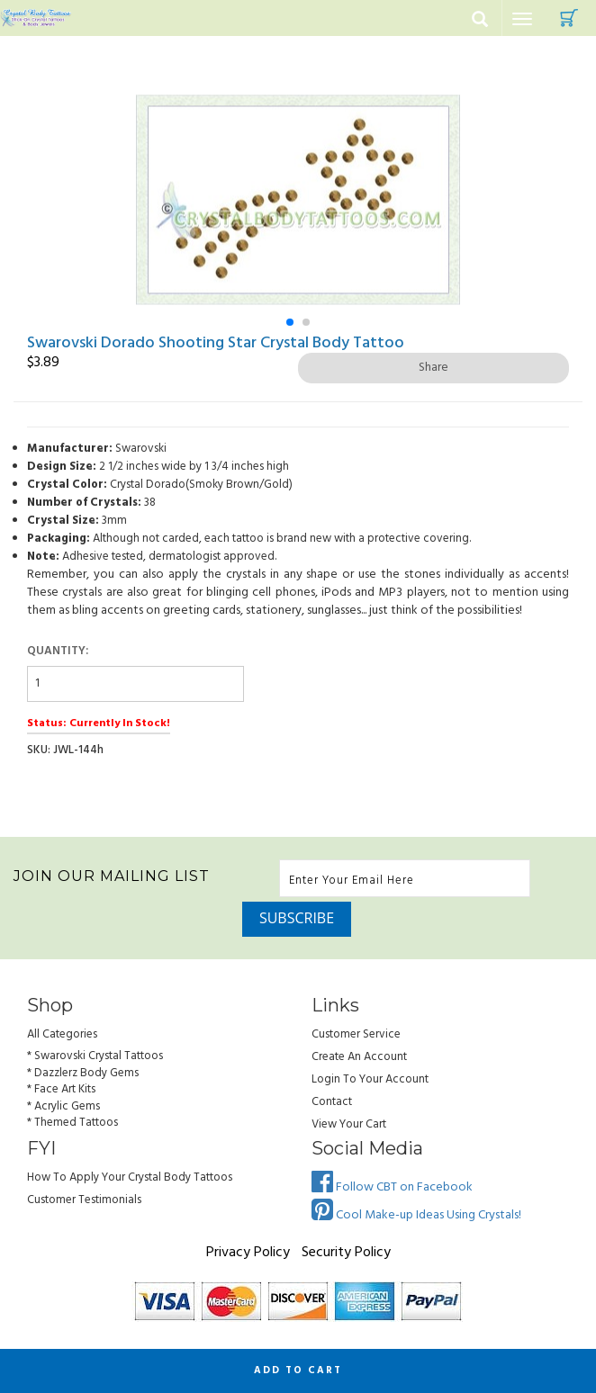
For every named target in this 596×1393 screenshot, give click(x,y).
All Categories (62, 1034)
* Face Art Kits (61, 1089)
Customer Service (356, 1034)
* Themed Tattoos (72, 1122)
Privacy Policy (248, 1252)
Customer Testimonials (84, 1200)
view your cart (349, 1124)
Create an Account (359, 1056)
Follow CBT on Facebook (392, 1187)
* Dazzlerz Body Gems (83, 1073)
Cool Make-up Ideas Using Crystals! (416, 1215)
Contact (332, 1101)
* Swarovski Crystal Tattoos (95, 1056)
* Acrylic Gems (63, 1106)
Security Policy (346, 1252)
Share (433, 367)
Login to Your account (370, 1079)
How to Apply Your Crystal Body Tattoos (129, 1177)
